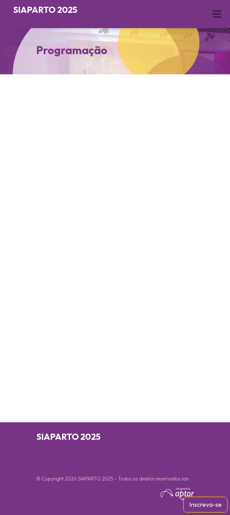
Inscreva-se (205, 504)
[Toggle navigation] (217, 14)
